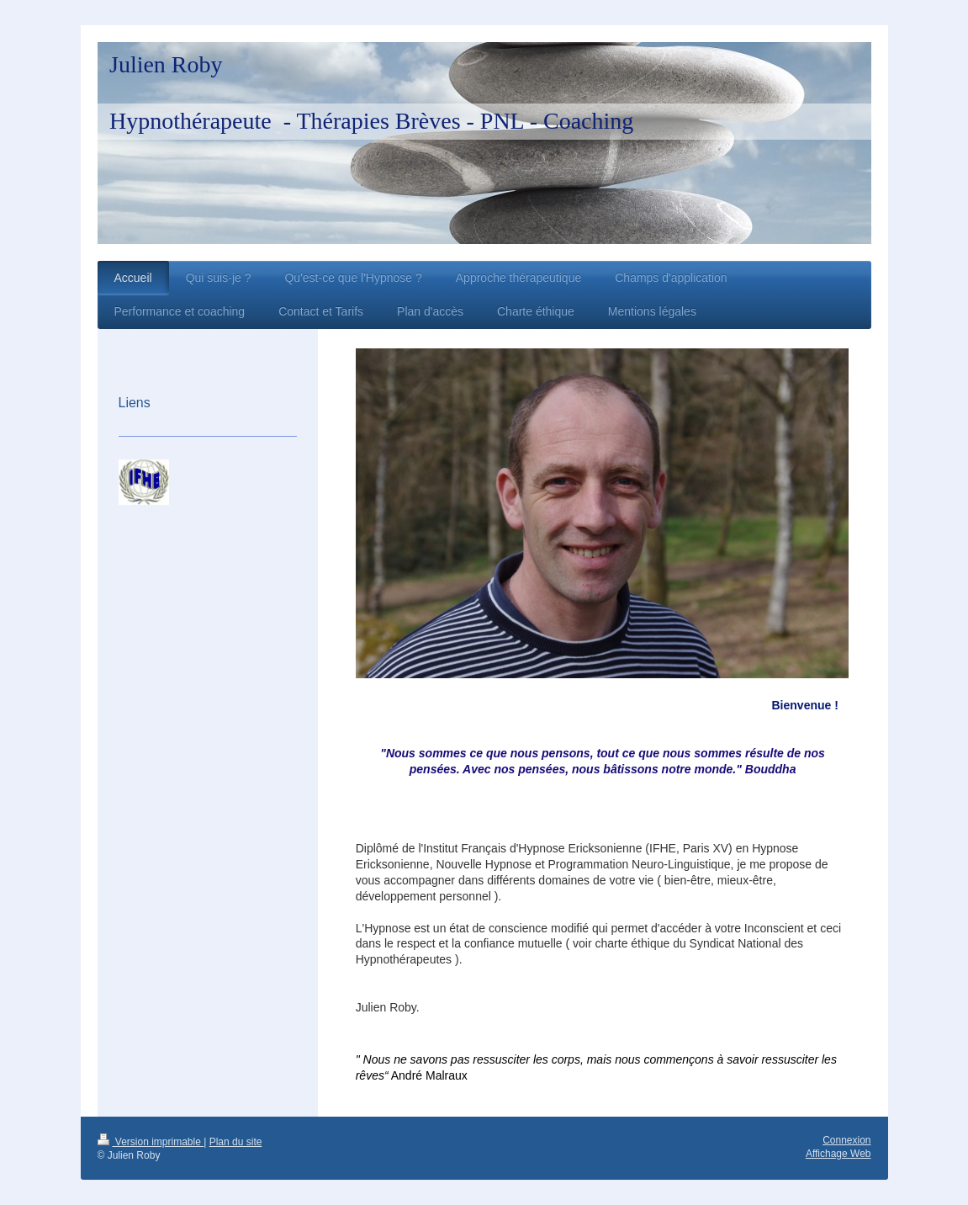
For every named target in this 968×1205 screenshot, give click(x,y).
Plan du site (235, 1142)
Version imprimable (151, 1142)
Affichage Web (838, 1154)
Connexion (846, 1140)
